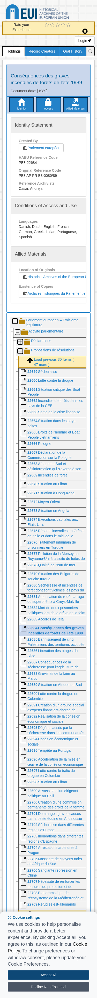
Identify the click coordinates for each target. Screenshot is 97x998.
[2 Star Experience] (53, 25)
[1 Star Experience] (47, 25)
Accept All (48, 975)
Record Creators (42, 51)
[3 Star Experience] (58, 25)
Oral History (72, 51)
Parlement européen (41, 147)
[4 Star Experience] (63, 25)
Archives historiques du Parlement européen (59, 293)
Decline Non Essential (48, 987)
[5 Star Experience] (69, 25)
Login (84, 41)
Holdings (13, 51)
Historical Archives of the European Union (57, 276)
